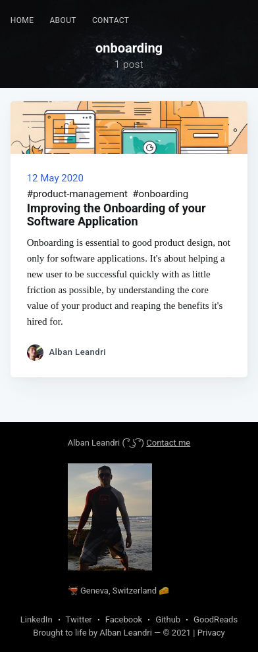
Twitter (79, 619)
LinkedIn (36, 619)
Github (167, 619)
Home (22, 20)
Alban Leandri (94, 443)
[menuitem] (22, 21)
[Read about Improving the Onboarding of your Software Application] (129, 127)
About (62, 20)
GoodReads (216, 619)
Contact (111, 20)
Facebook (123, 619)
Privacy (211, 633)
